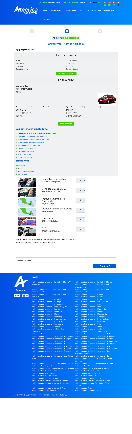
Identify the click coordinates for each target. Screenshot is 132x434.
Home (44, 11)
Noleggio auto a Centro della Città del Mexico (92, 368)
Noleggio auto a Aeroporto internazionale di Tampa (51, 349)
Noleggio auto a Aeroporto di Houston (89, 304)
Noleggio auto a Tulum (83, 388)
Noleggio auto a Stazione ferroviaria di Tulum (49, 388)
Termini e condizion (23, 260)
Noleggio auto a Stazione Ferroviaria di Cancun (50, 381)
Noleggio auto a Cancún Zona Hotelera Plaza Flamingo (53, 368)
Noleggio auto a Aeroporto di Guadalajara (47, 304)
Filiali (82, 11)
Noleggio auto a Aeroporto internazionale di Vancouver (96, 349)
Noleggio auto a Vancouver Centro (88, 391)
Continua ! (105, 266)
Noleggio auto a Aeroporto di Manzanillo (90, 309)
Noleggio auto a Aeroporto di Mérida (89, 312)
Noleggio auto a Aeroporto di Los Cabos (47, 309)
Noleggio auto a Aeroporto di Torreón (46, 326)
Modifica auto (66, 124)
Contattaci (47, 19)
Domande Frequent (106, 11)
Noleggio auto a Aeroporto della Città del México (93, 282)
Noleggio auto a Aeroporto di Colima (89, 297)
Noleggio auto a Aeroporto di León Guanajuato (49, 307)
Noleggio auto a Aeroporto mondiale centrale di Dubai (52, 363)
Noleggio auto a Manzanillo (85, 376)
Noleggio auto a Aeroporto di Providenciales (49, 319)
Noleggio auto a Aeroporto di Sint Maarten (48, 324)
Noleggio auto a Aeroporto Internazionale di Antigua (95, 336)
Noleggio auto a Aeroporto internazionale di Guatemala (96, 341)
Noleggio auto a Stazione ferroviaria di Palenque (50, 383)
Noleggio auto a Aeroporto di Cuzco (88, 299)
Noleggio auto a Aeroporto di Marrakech (47, 312)
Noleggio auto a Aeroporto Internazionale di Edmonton (53, 341)
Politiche (92, 11)
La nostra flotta (55, 11)
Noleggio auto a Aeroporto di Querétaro (90, 322)
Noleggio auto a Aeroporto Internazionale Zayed (93, 356)
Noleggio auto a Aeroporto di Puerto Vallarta (92, 319)
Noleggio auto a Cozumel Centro (44, 376)
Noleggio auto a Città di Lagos (43, 373)
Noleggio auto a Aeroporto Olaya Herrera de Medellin (95, 363)
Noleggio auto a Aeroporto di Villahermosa (91, 331)
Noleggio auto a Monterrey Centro (45, 378)
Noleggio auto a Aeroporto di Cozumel (46, 299)
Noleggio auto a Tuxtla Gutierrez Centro (47, 391)
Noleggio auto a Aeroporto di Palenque (90, 317)
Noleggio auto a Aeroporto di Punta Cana (47, 322)
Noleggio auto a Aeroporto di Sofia (88, 324)
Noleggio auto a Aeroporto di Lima (88, 307)
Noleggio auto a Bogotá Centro (44, 366)
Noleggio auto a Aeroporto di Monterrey (47, 317)
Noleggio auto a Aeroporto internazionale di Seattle (94, 346)
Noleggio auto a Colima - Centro (87, 373)
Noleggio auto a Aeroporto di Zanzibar (46, 334)
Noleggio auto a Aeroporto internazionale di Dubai (94, 339)
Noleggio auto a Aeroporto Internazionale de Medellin (52, 336)
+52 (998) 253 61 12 (56, 3)
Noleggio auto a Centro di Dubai (87, 371)
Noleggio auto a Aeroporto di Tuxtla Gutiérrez (92, 329)
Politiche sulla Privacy (60, 395)
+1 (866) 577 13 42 (84, 3)
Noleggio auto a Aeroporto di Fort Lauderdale (92, 302)
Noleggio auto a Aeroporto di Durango (46, 302)
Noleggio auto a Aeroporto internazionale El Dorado (51, 351)
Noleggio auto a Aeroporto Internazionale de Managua (95, 334)
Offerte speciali (72, 11)
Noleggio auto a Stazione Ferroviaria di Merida (92, 381)
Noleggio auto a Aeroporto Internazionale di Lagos (51, 344)
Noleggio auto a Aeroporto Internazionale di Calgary (51, 339)
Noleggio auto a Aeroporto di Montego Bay (91, 314)
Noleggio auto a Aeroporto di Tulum (88, 326)
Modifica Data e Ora (66, 73)
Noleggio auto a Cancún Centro (87, 366)
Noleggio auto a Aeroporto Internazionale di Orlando (95, 344)
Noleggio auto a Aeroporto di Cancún (89, 294)
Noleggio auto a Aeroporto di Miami (45, 314)
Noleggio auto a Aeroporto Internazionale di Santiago (52, 346)
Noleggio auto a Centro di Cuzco (44, 371)
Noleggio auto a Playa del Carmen (88, 378)
